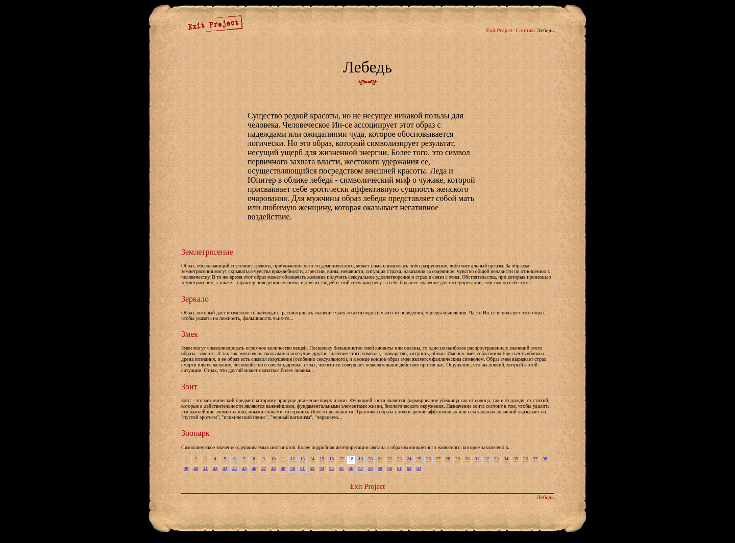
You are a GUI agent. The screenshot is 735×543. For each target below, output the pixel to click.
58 (370, 468)
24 (409, 458)
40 (195, 468)
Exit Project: (500, 30)
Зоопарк (195, 433)
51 (302, 468)
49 (283, 468)
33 (496, 458)
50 (292, 468)
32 (486, 458)
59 (380, 468)
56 (351, 468)
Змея (189, 334)
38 (545, 458)
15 (322, 458)
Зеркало (195, 298)
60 (389, 468)
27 (438, 458)
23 (399, 458)
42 (215, 468)
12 (292, 458)
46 (254, 468)
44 (234, 468)
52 (312, 468)
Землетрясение (207, 252)
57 (360, 468)
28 (448, 458)
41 (205, 468)
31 (477, 458)
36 (525, 458)
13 (302, 458)
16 (331, 458)
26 (428, 458)
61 (399, 468)
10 (273, 458)
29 (457, 458)
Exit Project (367, 486)
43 (225, 468)
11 (283, 458)
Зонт (189, 386)
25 (418, 458)
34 (506, 458)
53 (322, 468)
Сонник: (525, 30)
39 (186, 468)
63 (418, 468)
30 (467, 458)
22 (389, 458)
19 (360, 458)
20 (370, 458)
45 (244, 468)
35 (515, 458)
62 (409, 468)
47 (263, 468)
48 (273, 468)
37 (535, 458)
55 (341, 468)
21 (380, 458)
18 (351, 458)
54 (331, 468)
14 (312, 458)
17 (341, 458)
